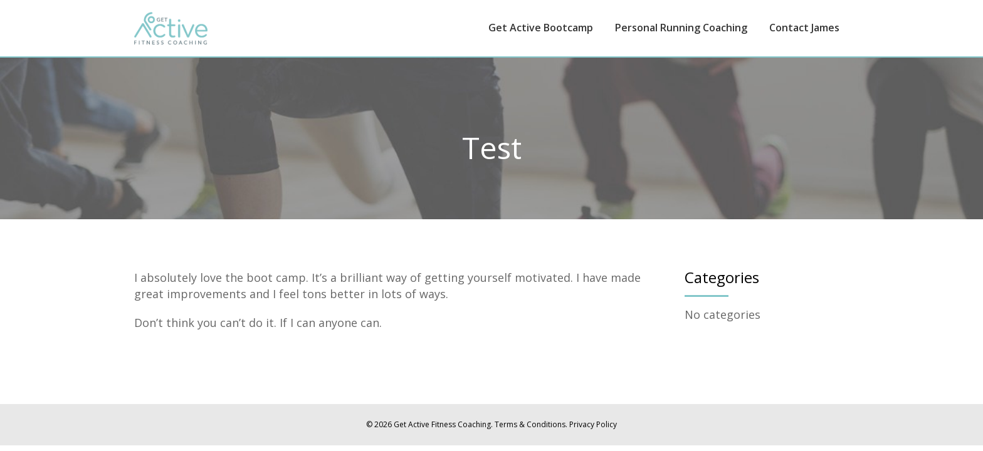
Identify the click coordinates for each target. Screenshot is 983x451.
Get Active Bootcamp (540, 27)
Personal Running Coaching (681, 27)
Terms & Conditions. (531, 424)
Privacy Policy (593, 424)
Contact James (804, 27)
